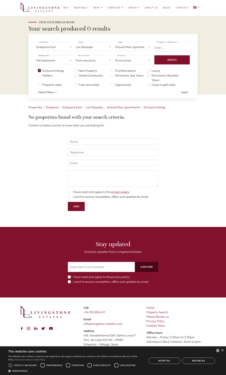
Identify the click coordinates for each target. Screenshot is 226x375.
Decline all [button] (198, 360)
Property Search (157, 312)
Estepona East (72, 107)
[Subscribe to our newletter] (101, 267)
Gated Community (91, 75)
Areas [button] (132, 7)
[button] (196, 7)
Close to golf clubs (163, 85)
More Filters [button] (47, 92)
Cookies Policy (155, 325)
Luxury (156, 71)
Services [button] (114, 7)
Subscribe (146, 266)
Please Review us (157, 317)
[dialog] (113, 360)
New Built (81, 7)
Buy (66, 7)
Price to (122, 55)
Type (120, 42)
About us (151, 7)
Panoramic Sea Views (129, 75)
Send (76, 206)
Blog (167, 7)
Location (43, 42)
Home (150, 308)
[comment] (113, 178)
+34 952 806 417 (94, 312)
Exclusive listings (53, 71)
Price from (83, 55)
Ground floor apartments (123, 107)
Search (172, 59)
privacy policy (120, 192)
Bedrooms (44, 55)
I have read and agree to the (101, 192)
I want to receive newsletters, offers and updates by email (110, 197)
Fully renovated (89, 85)
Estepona (52, 107)
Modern (47, 75)
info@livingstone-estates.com (103, 324)
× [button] (222, 350)
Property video (52, 85)
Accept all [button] (164, 360)
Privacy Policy (155, 321)
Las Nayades (94, 107)
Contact (182, 7)
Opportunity (123, 85)
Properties (35, 107)
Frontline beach (125, 71)
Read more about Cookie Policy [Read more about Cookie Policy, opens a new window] (30, 359)
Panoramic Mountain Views (165, 78)
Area (80, 42)
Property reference (167, 42)
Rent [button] (97, 7)
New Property (88, 71)
